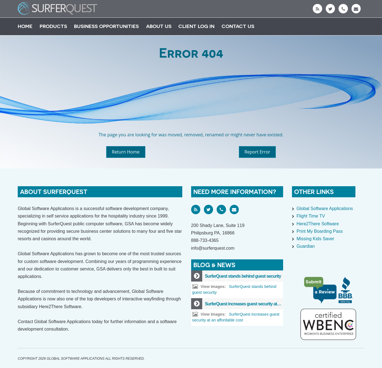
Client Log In (196, 26)
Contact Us (238, 26)
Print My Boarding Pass (319, 231)
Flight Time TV (310, 216)
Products (53, 26)
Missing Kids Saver (315, 238)
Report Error (257, 152)
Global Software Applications (324, 208)
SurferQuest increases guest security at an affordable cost (258, 303)
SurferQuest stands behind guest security (243, 276)
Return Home (126, 152)
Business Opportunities (106, 26)
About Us (158, 26)
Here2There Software (317, 223)
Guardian (305, 246)
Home (25, 26)
